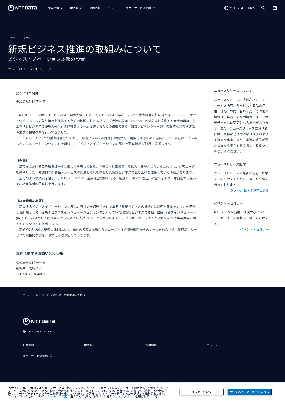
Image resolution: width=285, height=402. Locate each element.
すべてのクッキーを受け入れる (249, 392)
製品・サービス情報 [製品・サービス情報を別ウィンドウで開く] (138, 8)
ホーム (11, 37)
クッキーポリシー (123, 396)
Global (41, 331)
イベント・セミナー (254, 229)
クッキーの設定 (201, 392)
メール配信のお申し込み (251, 190)
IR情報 (74, 8)
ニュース (113, 8)
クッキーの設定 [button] (57, 396)
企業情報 (53, 8)
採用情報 (94, 8)
